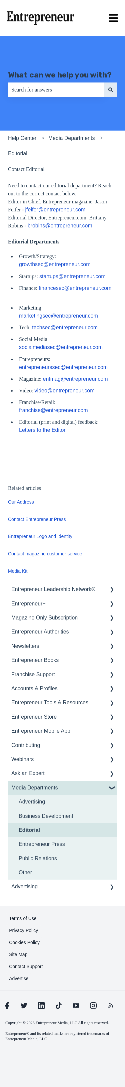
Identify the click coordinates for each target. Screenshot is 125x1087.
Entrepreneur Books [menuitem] (35, 660)
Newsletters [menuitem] (25, 646)
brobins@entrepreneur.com (60, 225)
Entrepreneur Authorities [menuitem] (40, 632)
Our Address (21, 502)
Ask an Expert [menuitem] (28, 773)
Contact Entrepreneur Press (37, 519)
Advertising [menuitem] (32, 801)
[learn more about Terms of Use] (23, 918)
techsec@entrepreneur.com (65, 327)
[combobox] (56, 89)
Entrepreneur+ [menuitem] (28, 603)
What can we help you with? (60, 74)
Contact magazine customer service (45, 553)
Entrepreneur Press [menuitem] (42, 844)
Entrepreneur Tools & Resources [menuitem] (49, 702)
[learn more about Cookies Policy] (24, 942)
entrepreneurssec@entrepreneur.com (64, 367)
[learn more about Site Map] (18, 954)
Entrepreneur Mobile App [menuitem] (40, 731)
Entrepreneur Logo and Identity (40, 536)
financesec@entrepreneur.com (75, 288)
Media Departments (71, 138)
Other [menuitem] (25, 872)
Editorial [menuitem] (29, 830)
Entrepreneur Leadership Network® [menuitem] (53, 589)
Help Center (22, 138)
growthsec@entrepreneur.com (55, 264)
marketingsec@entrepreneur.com (59, 316)
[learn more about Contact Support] (26, 966)
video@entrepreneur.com (65, 390)
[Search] (110, 89)
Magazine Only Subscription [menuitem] (44, 617)
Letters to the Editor (42, 430)
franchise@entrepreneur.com (54, 410)
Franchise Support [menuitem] (33, 674)
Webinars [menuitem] (22, 759)
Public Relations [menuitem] (38, 858)
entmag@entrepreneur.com (76, 379)
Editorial (17, 153)
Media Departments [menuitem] (34, 787)
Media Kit (17, 571)
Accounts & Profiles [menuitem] (34, 688)
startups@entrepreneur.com (73, 276)
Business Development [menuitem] (46, 816)
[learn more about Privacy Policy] (23, 930)
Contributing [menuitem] (25, 745)
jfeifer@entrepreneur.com (55, 209)
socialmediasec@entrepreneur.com (61, 347)
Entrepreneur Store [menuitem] (34, 717)
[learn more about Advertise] (19, 978)
